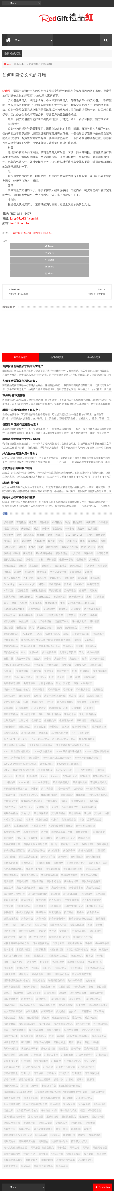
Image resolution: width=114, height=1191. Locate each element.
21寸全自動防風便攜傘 (40, 717)
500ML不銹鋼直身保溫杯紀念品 (20, 736)
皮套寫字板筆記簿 (13, 984)
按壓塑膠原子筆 (58, 897)
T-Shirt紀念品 (70, 748)
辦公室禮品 (52, 519)
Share (40, 246)
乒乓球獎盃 (47, 761)
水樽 (41, 532)
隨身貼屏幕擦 (99, 699)
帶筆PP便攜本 (11, 847)
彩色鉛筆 (100, 866)
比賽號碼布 (89, 649)
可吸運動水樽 (39, 798)
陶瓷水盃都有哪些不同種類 (18, 470)
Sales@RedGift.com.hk (24, 218)
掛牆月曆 (85, 643)
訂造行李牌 (9, 1052)
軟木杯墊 (55, 1076)
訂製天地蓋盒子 (84, 1027)
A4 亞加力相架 (45, 742)
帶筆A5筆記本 (92, 841)
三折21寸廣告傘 (80, 606)
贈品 (67, 495)
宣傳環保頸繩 (93, 829)
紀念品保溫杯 (71, 1002)
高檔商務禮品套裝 (13, 1132)
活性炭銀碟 (9, 946)
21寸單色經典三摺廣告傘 (81, 575)
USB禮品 (26, 513)
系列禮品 (51, 532)
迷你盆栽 (8, 1083)
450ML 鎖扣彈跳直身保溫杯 (57, 730)
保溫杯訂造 (42, 779)
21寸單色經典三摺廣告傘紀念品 (72, 717)
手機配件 (41, 885)
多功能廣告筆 (49, 625)
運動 (41, 686)
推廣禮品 (90, 495)
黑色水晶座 (62, 1138)
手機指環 (8, 885)
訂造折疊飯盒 (11, 1045)
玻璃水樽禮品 (34, 965)
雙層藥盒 (43, 1114)
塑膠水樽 (34, 625)
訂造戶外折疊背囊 (65, 1039)
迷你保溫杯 (84, 1076)
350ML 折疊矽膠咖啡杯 (97, 724)
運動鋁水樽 (51, 575)
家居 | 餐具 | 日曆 (98, 835)
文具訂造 (75, 525)
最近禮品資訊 (20, 330)
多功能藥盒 (103, 816)
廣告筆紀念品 (93, 860)
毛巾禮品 (44, 934)
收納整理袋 (9, 903)
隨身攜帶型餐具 (80, 699)
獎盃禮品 (101, 959)
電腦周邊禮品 (100, 1120)
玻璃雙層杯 (50, 965)
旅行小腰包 (95, 903)
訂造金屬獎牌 (43, 1052)
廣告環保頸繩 (58, 860)
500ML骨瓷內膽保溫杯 (69, 736)
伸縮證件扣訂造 (49, 767)
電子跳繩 (74, 1120)
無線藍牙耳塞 (48, 959)
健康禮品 (63, 581)
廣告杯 (80, 501)
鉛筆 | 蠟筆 (62, 1101)
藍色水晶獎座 (48, 1021)
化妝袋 (54, 792)
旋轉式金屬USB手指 (59, 909)
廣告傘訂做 (62, 525)
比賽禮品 (31, 934)
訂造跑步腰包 (26, 1052)
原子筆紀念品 (94, 792)
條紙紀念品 (77, 928)
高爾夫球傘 (9, 569)
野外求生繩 (29, 1095)
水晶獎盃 (71, 587)
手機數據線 (52, 637)
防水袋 (65, 699)
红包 (34, 594)
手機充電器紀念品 (73, 878)
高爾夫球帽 (47, 1132)
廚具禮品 (8, 854)
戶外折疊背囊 (72, 872)
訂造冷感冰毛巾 (31, 1039)
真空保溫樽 (25, 668)
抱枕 (6, 897)
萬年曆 (50, 674)
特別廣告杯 (79, 959)
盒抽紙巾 (73, 984)
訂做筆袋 (23, 1027)
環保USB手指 (96, 965)
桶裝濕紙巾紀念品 (58, 928)
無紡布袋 (90, 953)
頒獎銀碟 (43, 1126)
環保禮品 (29, 507)
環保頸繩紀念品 (27, 977)
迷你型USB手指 (70, 519)
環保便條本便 (11, 971)
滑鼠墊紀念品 (62, 946)
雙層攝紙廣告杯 (27, 1114)
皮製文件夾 (32, 984)
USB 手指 (85, 748)
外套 (76, 816)
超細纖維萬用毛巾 (58, 680)
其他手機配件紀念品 (49, 618)
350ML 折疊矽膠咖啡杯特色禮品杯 (22, 730)
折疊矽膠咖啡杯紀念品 (81, 891)
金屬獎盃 (36, 693)
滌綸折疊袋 (37, 946)
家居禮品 (93, 513)
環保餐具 (88, 525)
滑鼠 (49, 946)
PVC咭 (39, 606)
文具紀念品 (55, 550)
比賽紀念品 (9, 538)
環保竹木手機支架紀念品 (17, 662)
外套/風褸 (39, 513)
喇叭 (23, 625)
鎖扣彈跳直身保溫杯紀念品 (18, 1107)
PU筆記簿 (27, 606)
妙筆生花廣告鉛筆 (28, 829)
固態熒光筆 (84, 810)
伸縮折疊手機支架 (95, 761)
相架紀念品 (9, 990)
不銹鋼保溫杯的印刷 (14, 581)
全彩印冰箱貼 (89, 779)
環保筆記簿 (54, 662)
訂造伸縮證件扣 (12, 1039)
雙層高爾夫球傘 (59, 1114)
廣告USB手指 (23, 631)
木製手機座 (40, 922)
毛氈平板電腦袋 (12, 655)
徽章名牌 (41, 872)
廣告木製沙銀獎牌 (25, 860)
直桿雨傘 (86, 984)
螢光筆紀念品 (91, 1021)
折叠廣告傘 (93, 885)
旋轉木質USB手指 (82, 909)
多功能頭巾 (54, 823)
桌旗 (27, 928)
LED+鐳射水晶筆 (84, 742)
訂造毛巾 (51, 1045)
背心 (60, 513)
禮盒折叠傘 (9, 996)
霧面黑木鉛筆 (28, 705)
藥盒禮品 (63, 1021)
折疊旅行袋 (27, 891)
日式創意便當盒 (41, 915)
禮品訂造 (77, 495)
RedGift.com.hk (19, 223)
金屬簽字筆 (9, 1101)
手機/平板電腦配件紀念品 (17, 637)
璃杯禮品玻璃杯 (78, 965)
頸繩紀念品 (71, 600)
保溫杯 (40, 507)
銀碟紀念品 (95, 693)
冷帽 (107, 785)
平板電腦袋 (55, 556)
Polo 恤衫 (28, 550)
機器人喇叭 (17, 934)
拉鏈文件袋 (26, 897)
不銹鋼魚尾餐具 (98, 755)
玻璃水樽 (18, 965)
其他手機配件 (28, 618)
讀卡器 (35, 1058)
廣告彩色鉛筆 (71, 854)
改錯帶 (42, 903)
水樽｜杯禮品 (46, 655)
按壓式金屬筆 (77, 897)
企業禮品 (103, 495)
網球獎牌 (26, 1014)
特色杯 (93, 587)
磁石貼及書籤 (39, 563)
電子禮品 (61, 1120)
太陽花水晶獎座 (67, 625)
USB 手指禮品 (52, 606)
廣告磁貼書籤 (76, 860)
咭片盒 (44, 804)
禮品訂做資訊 (11, 501)
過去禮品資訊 (93, 330)
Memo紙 (8, 748)
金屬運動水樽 (66, 693)
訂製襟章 (94, 674)
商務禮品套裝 (83, 804)
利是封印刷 (60, 569)
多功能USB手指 (12, 525)
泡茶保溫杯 (76, 940)
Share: (43, 748)
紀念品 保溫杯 (94, 668)
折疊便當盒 (80, 637)
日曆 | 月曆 (58, 915)
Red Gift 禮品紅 (66, 1184)
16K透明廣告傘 (87, 711)
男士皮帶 (80, 977)
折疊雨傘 (49, 643)
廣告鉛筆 (55, 866)
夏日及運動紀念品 (13, 532)
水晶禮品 (102, 538)
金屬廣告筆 (9, 693)
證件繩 (24, 1058)
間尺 (31, 600)
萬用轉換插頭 (11, 1021)
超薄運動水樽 (30, 1070)
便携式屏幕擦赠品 (98, 767)
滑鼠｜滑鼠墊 (63, 655)
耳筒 (71, 1014)
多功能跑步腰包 (36, 823)
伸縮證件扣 (9, 767)
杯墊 (93, 922)
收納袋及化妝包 (27, 903)
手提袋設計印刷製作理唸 (17, 441)
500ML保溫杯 (47, 736)
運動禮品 (8, 600)
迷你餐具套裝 (79, 594)
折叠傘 (80, 885)
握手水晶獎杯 (100, 643)
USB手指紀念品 (101, 748)
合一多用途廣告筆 (85, 798)
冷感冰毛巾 (9, 519)
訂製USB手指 (51, 1027)
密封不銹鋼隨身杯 (13, 841)
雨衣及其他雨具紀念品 (15, 1120)
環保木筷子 (42, 971)
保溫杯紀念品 (43, 569)
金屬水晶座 (61, 1095)
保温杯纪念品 (78, 773)
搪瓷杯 (98, 897)
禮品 (36, 501)
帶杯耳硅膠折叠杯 (72, 841)
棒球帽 (99, 928)
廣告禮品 (44, 495)
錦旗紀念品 (25, 699)
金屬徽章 (81, 532)
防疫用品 (55, 1107)
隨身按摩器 (95, 1107)
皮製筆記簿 (47, 984)
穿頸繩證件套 (83, 996)
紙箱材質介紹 (10, 455)
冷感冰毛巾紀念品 (13, 792)
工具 (81, 625)
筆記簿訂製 (55, 563)
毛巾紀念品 (58, 934)
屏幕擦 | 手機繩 (34, 841)
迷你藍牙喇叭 (62, 594)
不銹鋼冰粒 (98, 606)
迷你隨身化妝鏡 (68, 1083)
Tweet (19, 246)
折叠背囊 (66, 637)
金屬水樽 (23, 693)
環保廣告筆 (27, 971)
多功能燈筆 (87, 816)
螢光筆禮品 (70, 563)
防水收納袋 (41, 1107)
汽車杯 (35, 940)
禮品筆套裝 (91, 990)
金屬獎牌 (90, 1095)
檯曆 (77, 649)
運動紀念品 (70, 686)
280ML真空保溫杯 (42, 724)
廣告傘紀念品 (54, 854)
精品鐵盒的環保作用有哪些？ (20, 426)
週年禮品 (94, 594)
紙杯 (25, 674)
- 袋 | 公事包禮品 (80, 705)
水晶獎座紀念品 (55, 587)
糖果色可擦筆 (54, 1002)
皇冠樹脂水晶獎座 (98, 977)
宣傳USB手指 (48, 829)
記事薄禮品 (36, 575)
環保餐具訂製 (65, 977)
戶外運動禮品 (23, 878)
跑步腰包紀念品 (84, 1070)
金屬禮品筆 (50, 693)
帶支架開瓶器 (53, 841)
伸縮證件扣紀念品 (28, 767)
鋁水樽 (88, 544)
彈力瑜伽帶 (87, 866)
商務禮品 (100, 507)
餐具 (62, 575)
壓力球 (54, 816)
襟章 (103, 1021)
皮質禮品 (61, 984)
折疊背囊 (36, 643)
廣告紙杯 (74, 631)
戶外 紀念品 (55, 872)
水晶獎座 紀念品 (75, 934)
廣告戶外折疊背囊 (91, 854)
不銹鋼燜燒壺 (80, 755)
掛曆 (74, 643)
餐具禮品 (101, 1126)
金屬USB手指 (66, 532)
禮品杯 (7, 513)
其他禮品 (68, 618)
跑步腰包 (88, 680)
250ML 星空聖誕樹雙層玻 (17, 724)
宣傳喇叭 (63, 829)
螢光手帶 (76, 1021)
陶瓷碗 (81, 1107)
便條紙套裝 (52, 773)
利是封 (42, 556)
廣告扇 (47, 631)
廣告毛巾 (30, 532)
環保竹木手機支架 (83, 655)
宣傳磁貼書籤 (11, 835)
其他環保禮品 (58, 785)
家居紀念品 (9, 587)
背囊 (14, 575)
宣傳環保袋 (77, 829)
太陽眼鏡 (100, 823)
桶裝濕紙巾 (39, 928)
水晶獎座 (8, 507)
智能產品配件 (75, 915)
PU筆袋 (20, 748)
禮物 (18, 507)
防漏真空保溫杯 (45, 600)
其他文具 (26, 785)
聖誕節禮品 (37, 674)
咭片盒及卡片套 (92, 581)
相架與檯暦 (9, 594)
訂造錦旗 (58, 1052)
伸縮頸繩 (80, 767)
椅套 (6, 934)
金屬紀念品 (25, 1101)
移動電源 (99, 569)
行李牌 (23, 575)
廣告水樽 (29, 544)
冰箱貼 (79, 618)
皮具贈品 (98, 662)
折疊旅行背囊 (11, 891)
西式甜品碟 (9, 1027)
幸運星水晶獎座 (89, 847)
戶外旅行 (79, 556)
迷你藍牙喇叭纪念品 (27, 1083)
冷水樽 (29, 792)
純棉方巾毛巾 (11, 1008)
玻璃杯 (7, 965)
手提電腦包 (40, 878)
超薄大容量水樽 (12, 1070)
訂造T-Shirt (89, 1033)
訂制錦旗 (36, 1027)
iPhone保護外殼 (41, 755)
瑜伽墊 (62, 965)
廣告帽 (67, 556)
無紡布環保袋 (75, 953)
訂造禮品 (8, 495)
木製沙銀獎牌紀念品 (77, 922)
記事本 (80, 1052)
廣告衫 (51, 513)
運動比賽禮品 (69, 1089)
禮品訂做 (57, 501)
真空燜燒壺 (33, 990)
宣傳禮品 (21, 495)
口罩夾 (7, 798)
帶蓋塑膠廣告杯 (49, 847)
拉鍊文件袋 (63, 643)
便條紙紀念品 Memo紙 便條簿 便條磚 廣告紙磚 (45, 612)
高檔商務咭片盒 (59, 705)
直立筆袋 (99, 984)
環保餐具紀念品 (47, 977)
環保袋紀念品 (93, 971)
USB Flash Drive (74, 507)
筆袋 (81, 668)
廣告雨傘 (28, 525)
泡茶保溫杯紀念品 (94, 940)
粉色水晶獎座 (19, 1002)
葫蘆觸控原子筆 (29, 1021)
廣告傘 (22, 519)
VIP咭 (66, 606)
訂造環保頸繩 (92, 1045)
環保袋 (22, 538)
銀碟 (16, 513)
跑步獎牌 (68, 1070)
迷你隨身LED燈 (49, 1083)
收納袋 (7, 649)
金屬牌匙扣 (76, 1095)
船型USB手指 (92, 1014)
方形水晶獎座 (79, 903)
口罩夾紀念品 (21, 798)
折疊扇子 (8, 643)
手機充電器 (93, 556)
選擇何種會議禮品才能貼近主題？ (22, 339)
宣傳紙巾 (41, 550)
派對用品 (69, 550)
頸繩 (59, 600)
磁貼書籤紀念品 (60, 990)
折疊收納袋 (22, 643)
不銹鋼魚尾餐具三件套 (15, 761)
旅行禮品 (41, 649)
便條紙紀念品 (26, 569)
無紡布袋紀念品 (12, 959)
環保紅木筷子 (76, 971)
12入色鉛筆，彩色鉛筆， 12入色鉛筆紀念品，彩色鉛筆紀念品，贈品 (40, 711)
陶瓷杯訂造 (69, 1107)
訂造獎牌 (64, 1045)
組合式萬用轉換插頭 (78, 1008)
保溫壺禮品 (9, 779)
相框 (21, 990)
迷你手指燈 (99, 1076)
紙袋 (51, 1008)
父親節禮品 (64, 959)
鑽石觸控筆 (40, 699)
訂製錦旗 (8, 680)
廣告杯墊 (43, 860)
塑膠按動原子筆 (12, 816)
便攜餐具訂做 (11, 612)
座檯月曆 (8, 631)
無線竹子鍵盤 (30, 959)
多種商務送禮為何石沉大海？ (20, 353)
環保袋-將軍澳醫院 (13, 368)
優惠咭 (77, 612)
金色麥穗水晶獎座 (43, 1101)
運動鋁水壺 (98, 1089)
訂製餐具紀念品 (72, 1033)
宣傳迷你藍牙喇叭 (75, 835)
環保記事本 (9, 977)
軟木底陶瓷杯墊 (12, 1076)
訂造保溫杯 (45, 594)
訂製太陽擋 (102, 1027)
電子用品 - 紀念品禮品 (42, 1120)
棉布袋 (89, 928)
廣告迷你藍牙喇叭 (37, 866)
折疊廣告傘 (95, 637)
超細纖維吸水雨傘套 (69, 1058)
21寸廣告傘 (86, 600)
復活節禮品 (27, 872)
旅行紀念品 (76, 538)
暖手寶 (88, 915)
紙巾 (6, 575)
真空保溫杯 (9, 668)
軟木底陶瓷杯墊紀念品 (35, 1076)
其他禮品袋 (75, 785)
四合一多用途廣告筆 (27, 810)
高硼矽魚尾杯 (85, 1132)
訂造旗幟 (38, 1045)
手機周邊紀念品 (94, 878)
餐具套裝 (88, 1126)
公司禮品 (57, 495)
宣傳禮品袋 (27, 835)
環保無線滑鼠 (58, 971)
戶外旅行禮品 (97, 631)
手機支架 (38, 637)
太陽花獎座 (9, 829)
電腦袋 (93, 563)
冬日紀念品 (102, 525)
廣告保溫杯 (37, 854)
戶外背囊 (8, 878)
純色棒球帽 (27, 1008)
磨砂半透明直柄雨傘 (55, 668)
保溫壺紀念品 (26, 779)
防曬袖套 (53, 699)
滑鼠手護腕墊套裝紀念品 (17, 953)
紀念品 (6, 90)
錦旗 (100, 519)
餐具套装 (43, 705)
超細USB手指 (49, 1058)
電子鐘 (86, 1120)
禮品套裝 (34, 538)
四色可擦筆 (47, 810)
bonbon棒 (24, 755)
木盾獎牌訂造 (23, 922)
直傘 (88, 569)
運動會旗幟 (52, 1089)
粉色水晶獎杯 (36, 1002)
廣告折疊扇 (60, 631)
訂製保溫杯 (67, 1027)
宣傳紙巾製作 (43, 835)
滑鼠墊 (82, 587)
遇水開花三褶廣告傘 (14, 1089)
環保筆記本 (39, 662)
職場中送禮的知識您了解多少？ (21, 382)
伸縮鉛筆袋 (67, 767)
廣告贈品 (26, 501)
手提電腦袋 (55, 878)
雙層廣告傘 (9, 1114)
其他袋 (97, 785)
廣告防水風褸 (70, 866)
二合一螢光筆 (63, 761)
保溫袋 (54, 779)
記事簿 (90, 1052)
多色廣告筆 (69, 823)
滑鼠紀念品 (39, 953)
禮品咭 (72, 668)
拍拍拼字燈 (41, 897)
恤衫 (40, 519)
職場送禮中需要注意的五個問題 (21, 411)
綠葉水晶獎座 (11, 1014)
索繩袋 (60, 1008)
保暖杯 (64, 773)
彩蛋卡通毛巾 (11, 872)
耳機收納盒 (60, 1014)
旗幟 (103, 513)
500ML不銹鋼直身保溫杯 (88, 730)
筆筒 (6, 1002)
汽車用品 (46, 940)
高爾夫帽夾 (32, 1132)
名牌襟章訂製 (30, 804)
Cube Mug (9, 556)
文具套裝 (64, 903)
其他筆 (87, 785)
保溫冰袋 (93, 773)
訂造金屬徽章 (39, 680)
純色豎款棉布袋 (12, 674)
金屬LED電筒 (45, 1095)
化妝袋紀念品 (69, 792)
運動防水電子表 (12, 1095)
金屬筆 (82, 563)
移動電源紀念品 (27, 996)
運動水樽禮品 (54, 686)
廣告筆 (45, 501)
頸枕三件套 (57, 1126)
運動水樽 (95, 550)
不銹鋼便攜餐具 (61, 755)
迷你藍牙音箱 (28, 686)
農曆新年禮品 (11, 686)
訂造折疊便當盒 (86, 1039)
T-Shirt (89, 507)
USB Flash (71, 513)
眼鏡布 (45, 990)
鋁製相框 (76, 1101)
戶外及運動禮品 (44, 525)
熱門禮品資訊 (57, 330)
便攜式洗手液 (11, 773)
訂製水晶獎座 (41, 1033)
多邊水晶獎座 (85, 823)
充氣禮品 (89, 612)
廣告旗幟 (8, 860)
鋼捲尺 (87, 1101)
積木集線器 (44, 996)
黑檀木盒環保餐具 (43, 1138)
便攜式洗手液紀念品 (31, 773)
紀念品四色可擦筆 (91, 1002)
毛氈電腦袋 (29, 655)
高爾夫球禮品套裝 (65, 1132)
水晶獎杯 (8, 940)
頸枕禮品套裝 (73, 1126)
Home (7, 64)
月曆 (69, 649)
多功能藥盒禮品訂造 (14, 823)
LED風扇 (100, 742)
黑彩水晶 (26, 1138)
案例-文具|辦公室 (13, 928)
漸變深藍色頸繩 (56, 953)
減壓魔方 (23, 946)
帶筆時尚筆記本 (29, 847)
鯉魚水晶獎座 (11, 1138)
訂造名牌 (48, 1039)
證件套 (7, 544)
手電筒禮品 (55, 885)
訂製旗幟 (26, 1033)
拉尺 (14, 897)
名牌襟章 (76, 581)
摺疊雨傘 (42, 544)
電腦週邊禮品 (11, 705)
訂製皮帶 (56, 1033)
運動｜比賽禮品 (87, 686)
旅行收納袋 (9, 909)
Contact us (102, 1159)
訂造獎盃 (77, 1045)
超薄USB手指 (98, 1064)
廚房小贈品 (22, 854)
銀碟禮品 (81, 693)
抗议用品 (69, 885)
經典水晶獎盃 (99, 1008)
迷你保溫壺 (69, 1076)
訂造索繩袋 (22, 680)
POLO (32, 519)
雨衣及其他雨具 (79, 1114)
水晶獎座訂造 (95, 934)
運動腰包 (84, 1089)
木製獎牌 (8, 563)
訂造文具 (26, 1045)
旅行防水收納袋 (37, 909)
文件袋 (39, 587)
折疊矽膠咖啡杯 (57, 891)
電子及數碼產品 (12, 550)
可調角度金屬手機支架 (61, 798)
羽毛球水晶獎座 (42, 1014)
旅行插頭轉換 (76, 569)
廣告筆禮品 (60, 538)
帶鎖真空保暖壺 (69, 847)
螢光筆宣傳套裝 (65, 674)
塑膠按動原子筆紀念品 (35, 816)
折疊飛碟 (100, 891)
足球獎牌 (76, 680)
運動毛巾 (46, 538)
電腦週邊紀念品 (12, 1126)
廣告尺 (37, 631)
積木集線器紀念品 (63, 996)
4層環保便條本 (11, 606)
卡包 (81, 792)
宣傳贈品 (58, 835)
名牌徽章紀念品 (12, 804)
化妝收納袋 (42, 792)
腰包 (79, 1014)
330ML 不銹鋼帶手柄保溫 (68, 724)
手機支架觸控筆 (24, 885)
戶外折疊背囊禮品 (91, 872)
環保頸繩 (82, 550)
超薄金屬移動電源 (50, 1070)
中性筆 (34, 761)
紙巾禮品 (41, 1008)
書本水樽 (8, 922)
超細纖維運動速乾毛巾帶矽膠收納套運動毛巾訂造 (61, 1064)
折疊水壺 (41, 891)
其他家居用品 (11, 618)
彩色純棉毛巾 (26, 587)
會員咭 (60, 649)
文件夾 (52, 903)
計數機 (70, 1052)
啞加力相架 (99, 804)
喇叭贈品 (8, 810)
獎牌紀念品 (22, 563)
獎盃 (82, 513)
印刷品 (17, 544)
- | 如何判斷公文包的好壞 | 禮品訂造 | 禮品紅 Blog (31, 233)
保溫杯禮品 (49, 581)
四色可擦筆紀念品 (65, 810)
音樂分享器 (29, 1126)
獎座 (91, 959)
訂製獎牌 (81, 674)
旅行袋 (22, 909)
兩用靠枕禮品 (11, 785)
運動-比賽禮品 (35, 1089)
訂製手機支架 (11, 1033)
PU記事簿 (32, 748)
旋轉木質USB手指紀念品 (16, 915)
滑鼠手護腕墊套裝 (81, 946)
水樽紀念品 (22, 940)
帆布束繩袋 (93, 625)
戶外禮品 (94, 532)
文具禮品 (92, 501)
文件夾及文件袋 (58, 544)
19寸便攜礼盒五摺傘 (14, 717)
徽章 (84, 631)
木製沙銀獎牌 (56, 922)
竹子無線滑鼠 (100, 996)
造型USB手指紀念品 (90, 1083)
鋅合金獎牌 (9, 699)
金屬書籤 (21, 600)
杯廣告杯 (104, 922)
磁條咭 (37, 668)
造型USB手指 (88, 519)
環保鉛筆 (68, 662)
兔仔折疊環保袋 (70, 779)
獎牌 (50, 507)
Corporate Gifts (64, 742)
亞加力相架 (34, 581)
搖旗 (89, 897)
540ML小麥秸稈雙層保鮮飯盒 (19, 742)
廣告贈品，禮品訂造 (14, 866)
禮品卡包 (77, 990)
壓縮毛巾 (65, 816)
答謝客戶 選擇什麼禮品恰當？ (20, 397)
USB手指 (69, 501)
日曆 (51, 649)
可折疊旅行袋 (11, 625)
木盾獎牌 (89, 538)
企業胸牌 (78, 761)
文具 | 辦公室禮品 (23, 649)
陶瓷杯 (59, 507)
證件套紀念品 (11, 1058)
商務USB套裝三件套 (61, 804)
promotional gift (26, 556)
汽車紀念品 (60, 940)
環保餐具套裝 (83, 662)
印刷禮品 (91, 618)
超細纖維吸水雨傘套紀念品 (18, 1064)
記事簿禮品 (76, 544)
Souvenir (55, 748)
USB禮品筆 (9, 755)
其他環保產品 (41, 785)
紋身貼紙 (23, 594)
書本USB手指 (102, 915)
